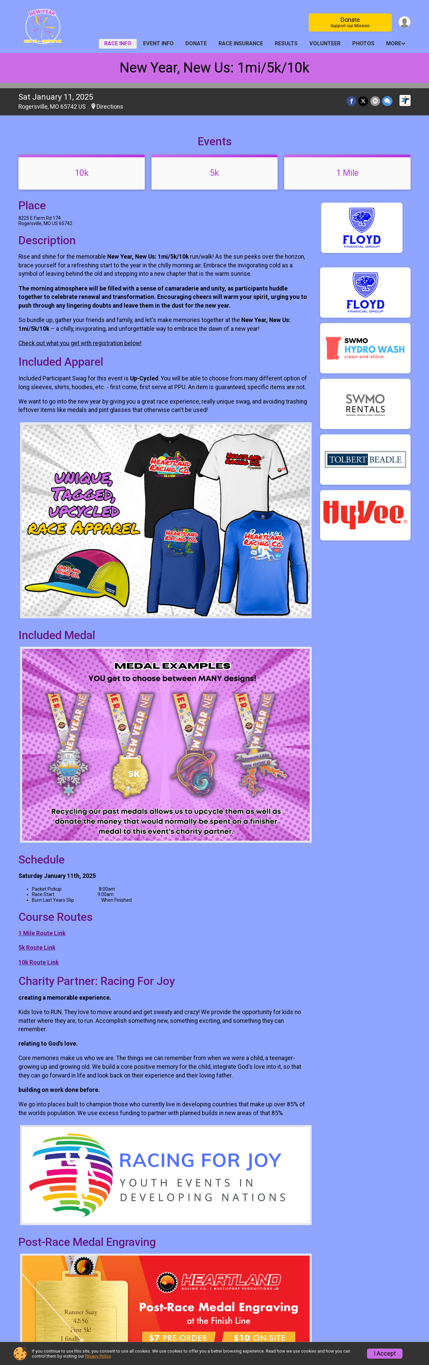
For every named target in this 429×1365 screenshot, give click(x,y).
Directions (110, 106)
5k (214, 173)
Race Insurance (241, 43)
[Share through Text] (387, 101)
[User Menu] (404, 22)
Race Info (117, 43)
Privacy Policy (98, 1356)
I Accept (385, 1353)
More (393, 43)
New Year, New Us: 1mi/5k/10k (214, 67)
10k (81, 173)
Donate (350, 22)
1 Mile (347, 173)
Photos (363, 43)
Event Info (158, 43)
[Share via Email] (375, 101)
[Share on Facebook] (352, 101)
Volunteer (325, 43)
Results (286, 43)
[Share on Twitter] (363, 101)
